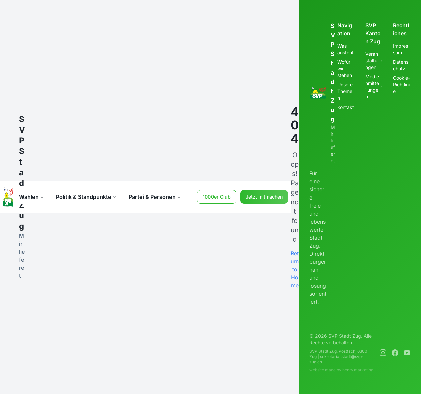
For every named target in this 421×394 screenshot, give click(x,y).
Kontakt (345, 107)
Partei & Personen (155, 196)
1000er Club (217, 197)
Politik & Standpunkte (86, 196)
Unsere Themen (345, 91)
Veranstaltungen (374, 60)
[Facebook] (395, 352)
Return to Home (295, 269)
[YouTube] (407, 352)
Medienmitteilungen (374, 86)
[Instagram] (383, 352)
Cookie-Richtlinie (401, 84)
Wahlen (31, 196)
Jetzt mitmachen (264, 197)
